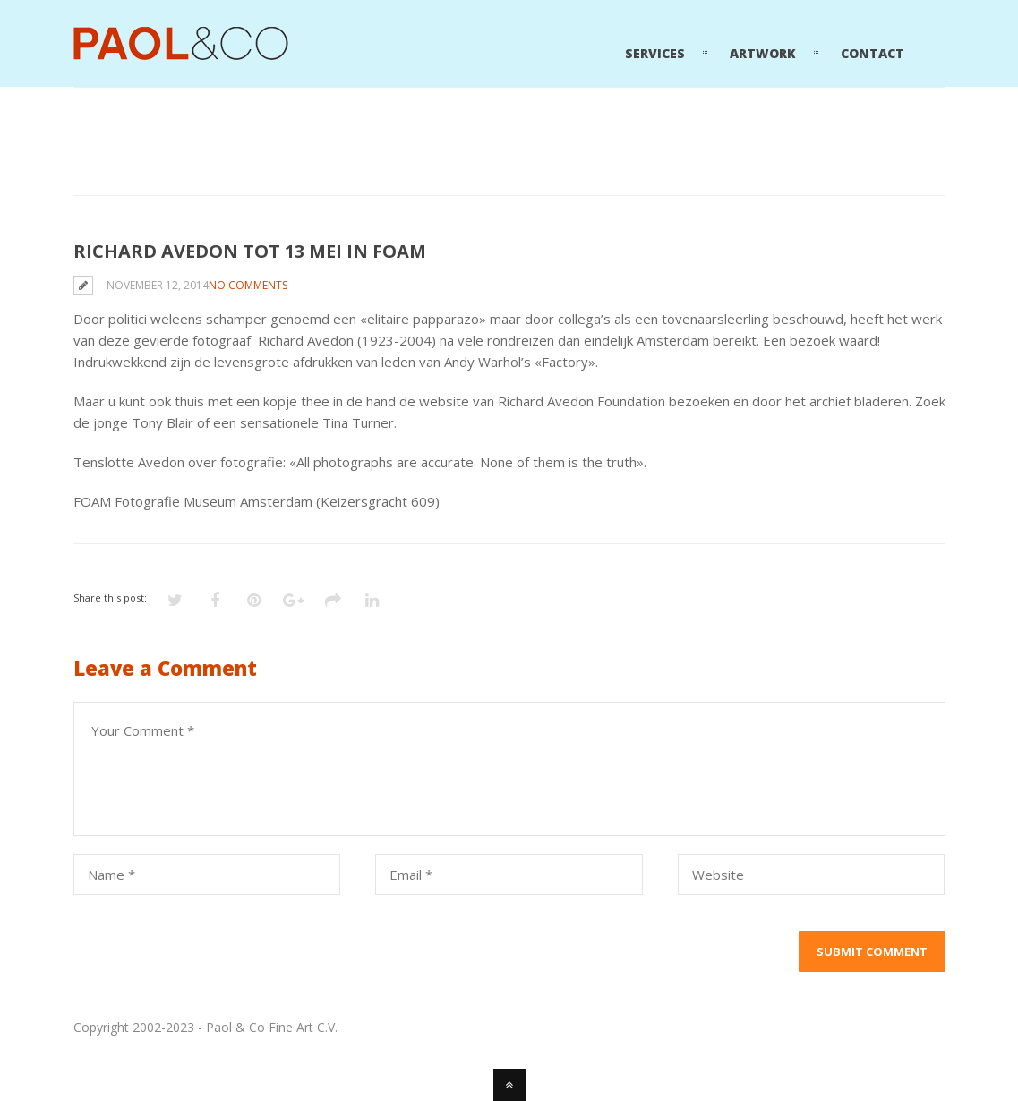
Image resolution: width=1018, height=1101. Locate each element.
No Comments (248, 285)
